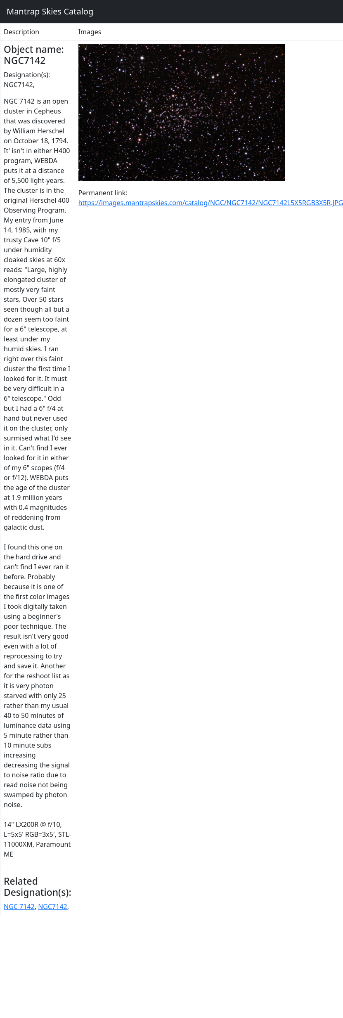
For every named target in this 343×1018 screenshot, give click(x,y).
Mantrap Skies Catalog (50, 11)
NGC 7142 (19, 906)
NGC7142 (52, 906)
